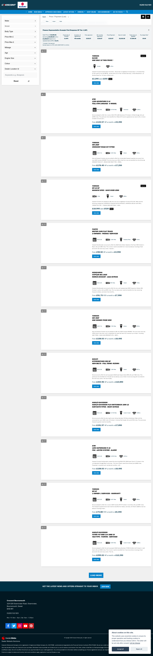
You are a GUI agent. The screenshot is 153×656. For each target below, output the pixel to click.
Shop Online (91, 12)
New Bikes (38, 12)
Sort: (44, 17)
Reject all (139, 649)
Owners (81, 12)
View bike (96, 83)
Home (30, 12)
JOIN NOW (106, 586)
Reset (26, 81)
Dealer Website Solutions (11, 641)
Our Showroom (104, 12)
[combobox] (20, 21)
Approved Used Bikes (53, 12)
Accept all (120, 649)
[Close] (149, 30)
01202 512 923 (145, 5)
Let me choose (135, 643)
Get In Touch (118, 12)
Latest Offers (68, 12)
